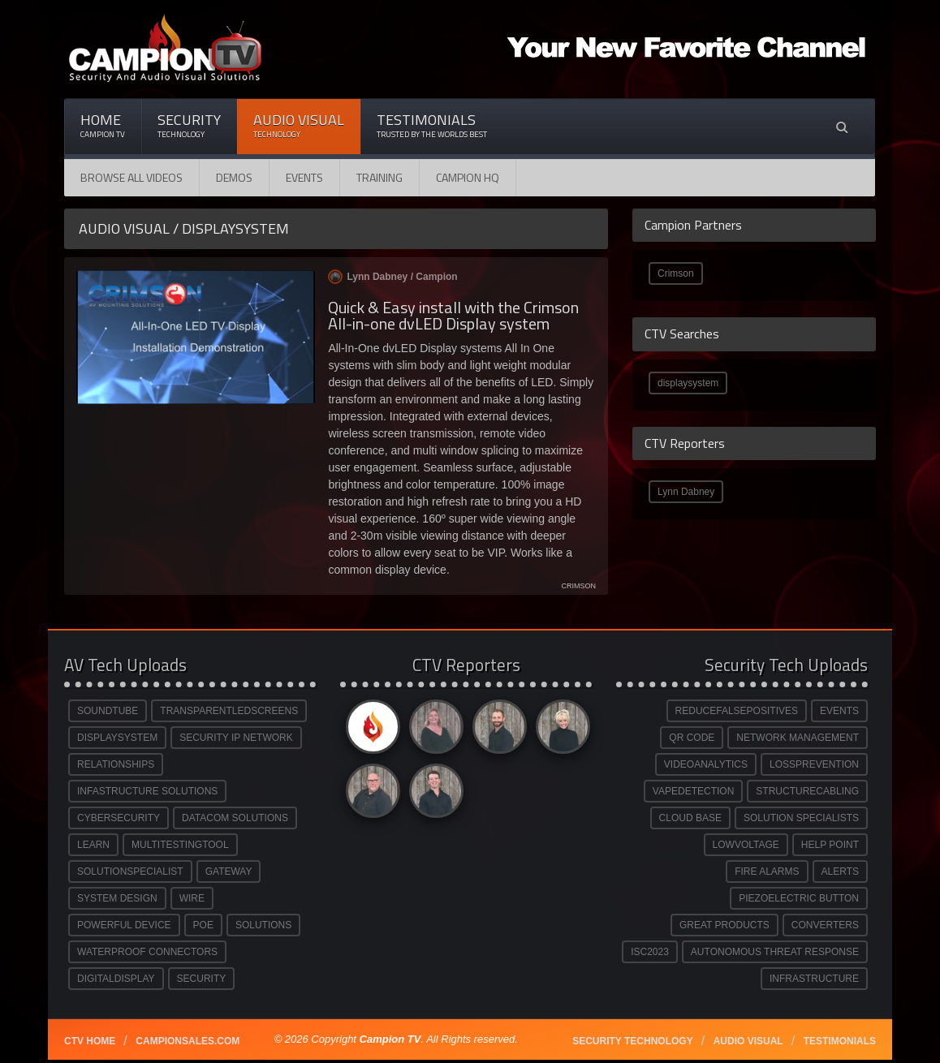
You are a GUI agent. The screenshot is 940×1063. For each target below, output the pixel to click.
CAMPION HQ (467, 177)
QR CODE (691, 737)
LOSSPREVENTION (814, 764)
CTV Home (89, 1041)
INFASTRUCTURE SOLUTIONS (147, 791)
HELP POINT (830, 844)
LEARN (93, 844)
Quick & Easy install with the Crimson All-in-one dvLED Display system (453, 315)
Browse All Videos (131, 177)
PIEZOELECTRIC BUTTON (799, 898)
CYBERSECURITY (118, 818)
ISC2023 (650, 952)
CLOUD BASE (690, 818)
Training (379, 177)
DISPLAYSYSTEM (117, 737)
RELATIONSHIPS (115, 764)
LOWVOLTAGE (746, 844)
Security (189, 125)
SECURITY (201, 978)
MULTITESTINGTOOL (180, 844)
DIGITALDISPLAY (116, 978)
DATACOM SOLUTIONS (235, 818)
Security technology (632, 1041)
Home (102, 125)
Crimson (676, 273)
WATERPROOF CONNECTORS (147, 952)
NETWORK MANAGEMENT (797, 737)
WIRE (192, 898)
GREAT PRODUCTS (724, 925)
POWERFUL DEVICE (124, 925)
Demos (234, 177)
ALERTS (840, 871)
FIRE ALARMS (767, 871)
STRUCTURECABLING (807, 791)
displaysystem (688, 383)
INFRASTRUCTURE (814, 978)
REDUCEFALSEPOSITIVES (736, 711)
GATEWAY (228, 871)
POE (203, 925)
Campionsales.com (187, 1041)
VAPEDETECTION (693, 791)
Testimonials (432, 125)
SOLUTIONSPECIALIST (130, 871)
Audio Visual (298, 125)
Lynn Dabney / (392, 276)
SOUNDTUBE (107, 711)
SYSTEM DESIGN (117, 898)
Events (304, 177)
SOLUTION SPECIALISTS (801, 818)
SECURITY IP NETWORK (236, 737)
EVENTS (839, 711)
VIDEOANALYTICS (706, 764)
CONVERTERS (825, 925)
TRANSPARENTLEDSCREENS (229, 711)
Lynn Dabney (686, 491)
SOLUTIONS (263, 925)
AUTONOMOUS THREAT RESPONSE (775, 952)
